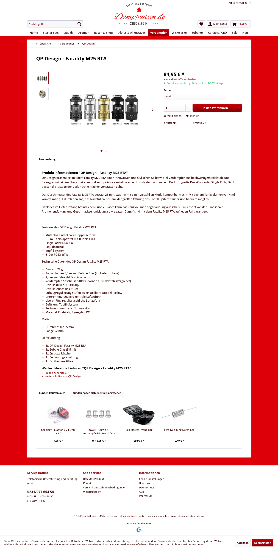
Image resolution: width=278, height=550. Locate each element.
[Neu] (245, 32)
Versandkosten (130, 516)
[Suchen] (79, 24)
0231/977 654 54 (40, 492)
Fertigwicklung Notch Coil (179, 429)
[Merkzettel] (201, 24)
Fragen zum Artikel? (55, 373)
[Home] (33, 32)
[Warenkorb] (240, 24)
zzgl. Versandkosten (185, 78)
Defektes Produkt (93, 479)
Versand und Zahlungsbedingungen (104, 487)
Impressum (145, 495)
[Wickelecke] (179, 32)
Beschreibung (47, 159)
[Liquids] (68, 32)
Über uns (144, 483)
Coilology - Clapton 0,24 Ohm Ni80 (58, 431)
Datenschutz (146, 487)
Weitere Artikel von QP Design (61, 376)
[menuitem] (55, 24)
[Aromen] (84, 32)
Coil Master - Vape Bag (139, 429)
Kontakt (87, 483)
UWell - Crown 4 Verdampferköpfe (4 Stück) (99, 431)
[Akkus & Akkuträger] (132, 32)
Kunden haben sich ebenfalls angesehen (97, 393)
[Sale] (234, 32)
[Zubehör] (197, 32)
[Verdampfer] (158, 32)
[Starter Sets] (50, 32)
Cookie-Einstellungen (151, 479)
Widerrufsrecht (92, 491)
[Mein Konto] (218, 24)
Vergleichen (173, 115)
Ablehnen (243, 542)
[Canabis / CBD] (217, 32)
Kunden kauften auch (52, 393)
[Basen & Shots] (104, 32)
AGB (141, 491)
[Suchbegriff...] (55, 24)
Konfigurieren (262, 542)
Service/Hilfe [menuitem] (238, 3)
